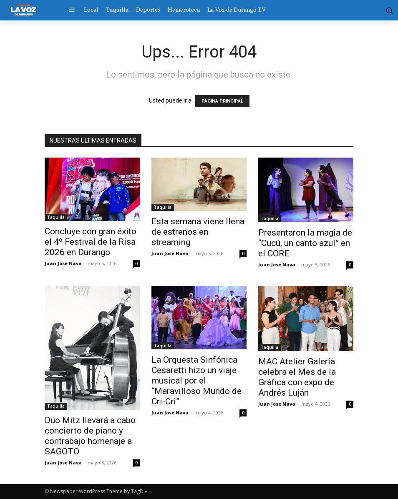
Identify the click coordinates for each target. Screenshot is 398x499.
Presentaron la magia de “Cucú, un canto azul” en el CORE (305, 243)
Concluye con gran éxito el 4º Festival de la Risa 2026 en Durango (90, 241)
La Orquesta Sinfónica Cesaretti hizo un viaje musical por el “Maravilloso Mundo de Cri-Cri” (196, 380)
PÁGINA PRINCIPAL (222, 101)
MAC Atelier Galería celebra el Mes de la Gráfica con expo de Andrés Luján (297, 377)
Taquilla (56, 217)
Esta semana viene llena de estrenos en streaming (197, 231)
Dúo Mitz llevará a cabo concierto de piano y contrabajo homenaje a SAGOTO (90, 435)
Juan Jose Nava (63, 263)
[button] (386, 10)
